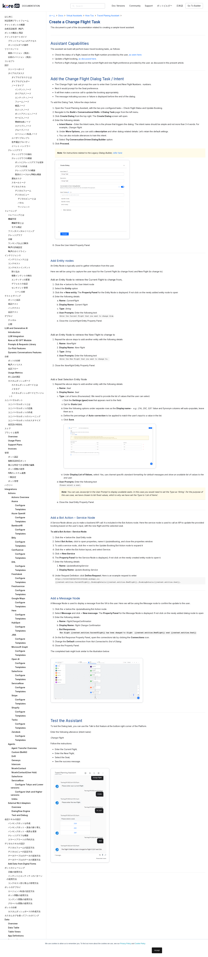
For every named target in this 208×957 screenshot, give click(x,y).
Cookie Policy (140, 944)
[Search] (92, 5)
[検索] (73, 6)
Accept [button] (157, 950)
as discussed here (87, 59)
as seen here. (135, 54)
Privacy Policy (125, 944)
